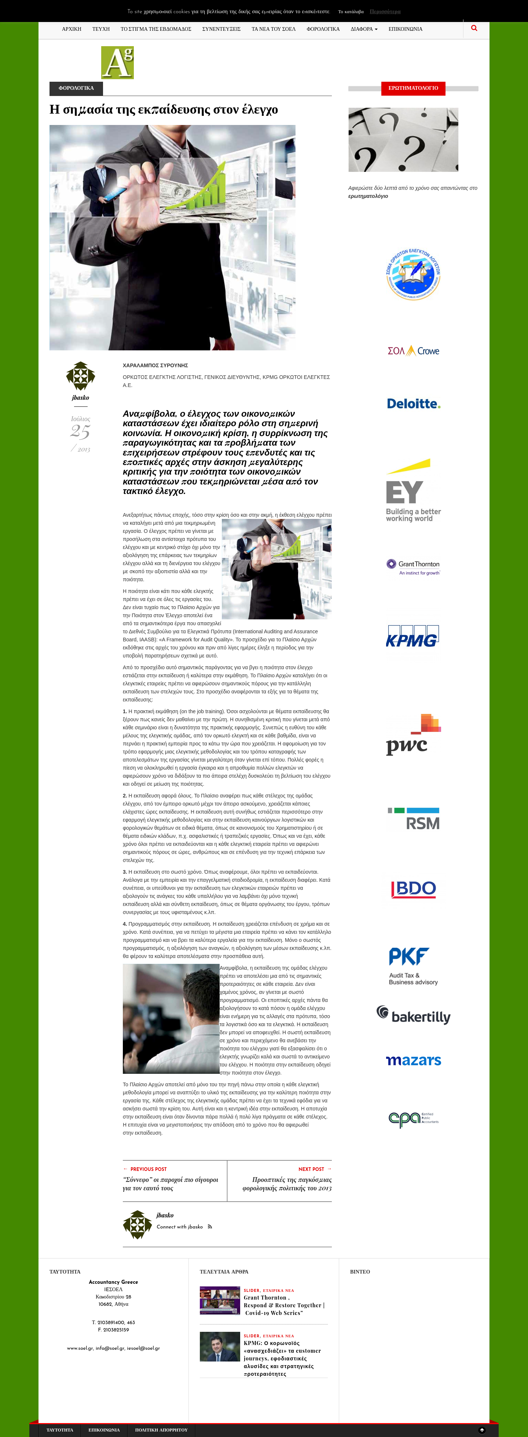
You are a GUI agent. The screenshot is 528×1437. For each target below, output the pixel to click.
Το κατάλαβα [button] (350, 12)
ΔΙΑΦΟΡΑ (364, 28)
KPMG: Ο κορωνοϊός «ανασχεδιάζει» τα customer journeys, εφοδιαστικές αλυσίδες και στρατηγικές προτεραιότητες (282, 1358)
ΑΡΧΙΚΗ (71, 28)
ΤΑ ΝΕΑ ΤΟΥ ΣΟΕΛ (274, 28)
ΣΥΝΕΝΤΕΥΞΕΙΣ (221, 28)
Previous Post (145, 1169)
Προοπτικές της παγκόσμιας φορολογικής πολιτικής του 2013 (287, 1183)
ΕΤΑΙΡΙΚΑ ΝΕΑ (278, 1291)
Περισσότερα (385, 12)
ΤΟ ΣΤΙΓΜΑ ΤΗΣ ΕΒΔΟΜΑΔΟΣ (156, 28)
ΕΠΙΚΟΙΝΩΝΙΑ (406, 28)
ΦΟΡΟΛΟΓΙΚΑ (323, 28)
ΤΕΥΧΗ (101, 28)
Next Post (315, 1169)
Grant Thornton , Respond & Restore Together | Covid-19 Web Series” (284, 1305)
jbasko (80, 397)
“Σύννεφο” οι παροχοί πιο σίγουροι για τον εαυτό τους (170, 1183)
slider (252, 1291)
